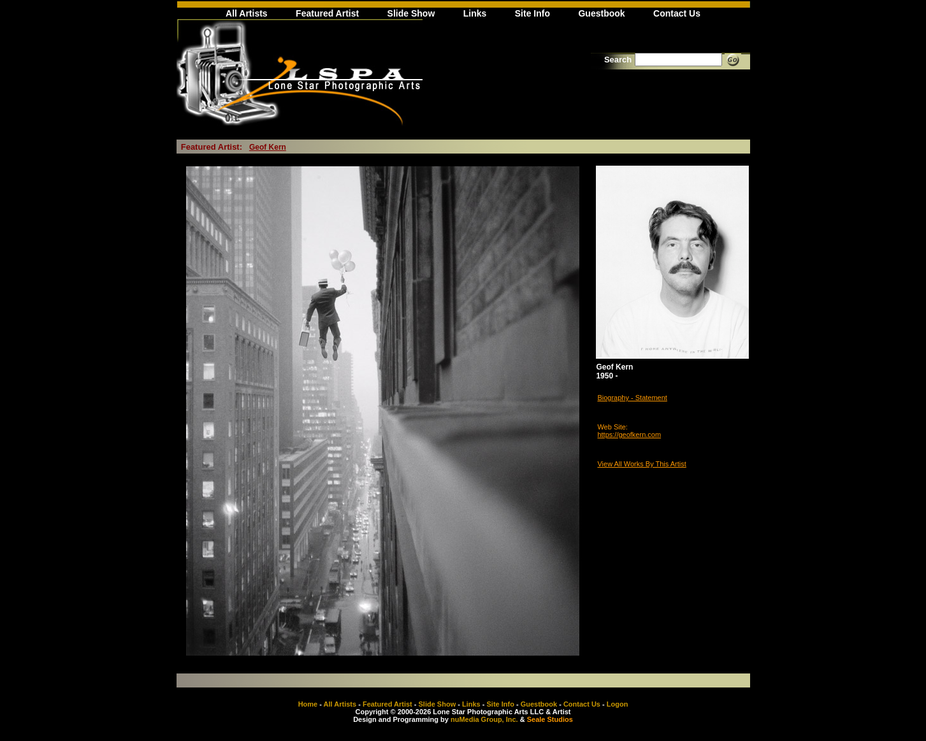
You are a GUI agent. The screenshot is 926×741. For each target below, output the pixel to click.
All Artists (247, 13)
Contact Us (676, 13)
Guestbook (601, 13)
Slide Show (411, 13)
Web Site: (612, 427)
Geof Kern (267, 147)
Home (308, 704)
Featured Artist (327, 13)
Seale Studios (550, 719)
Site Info (532, 13)
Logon (617, 704)
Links (475, 13)
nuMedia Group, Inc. (484, 719)
